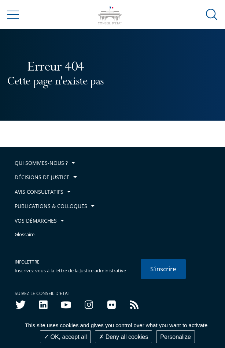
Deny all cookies (123, 337)
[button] (212, 14)
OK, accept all (65, 337)
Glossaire (24, 234)
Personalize (175, 337)
